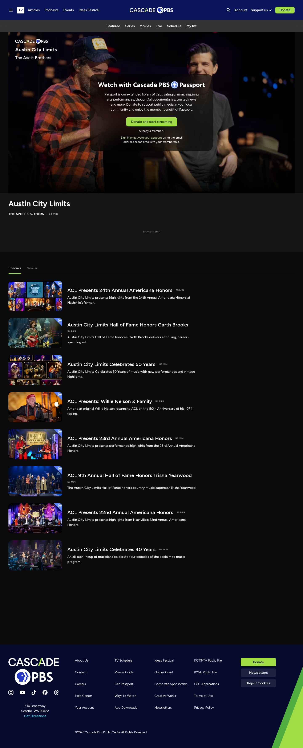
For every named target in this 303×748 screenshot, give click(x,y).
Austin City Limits (39, 203)
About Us (81, 660)
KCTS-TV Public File (208, 660)
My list (191, 26)
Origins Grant (163, 672)
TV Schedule (123, 660)
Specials (14, 268)
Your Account (84, 708)
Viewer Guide (124, 672)
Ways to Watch (125, 696)
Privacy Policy (204, 708)
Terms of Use (203, 696)
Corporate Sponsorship (170, 684)
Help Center (83, 696)
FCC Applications (206, 684)
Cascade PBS (93, 732)
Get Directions (35, 716)
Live (159, 26)
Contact (81, 672)
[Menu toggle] (10, 10)
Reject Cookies (258, 683)
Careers (80, 684)
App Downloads (126, 708)
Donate (284, 10)
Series (130, 26)
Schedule (174, 26)
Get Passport (124, 684)
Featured (113, 26)
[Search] (228, 10)
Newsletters (258, 673)
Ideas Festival (164, 660)
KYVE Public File (205, 672)
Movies (145, 26)
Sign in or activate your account (141, 137)
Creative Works (165, 696)
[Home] (34, 671)
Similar (32, 268)
